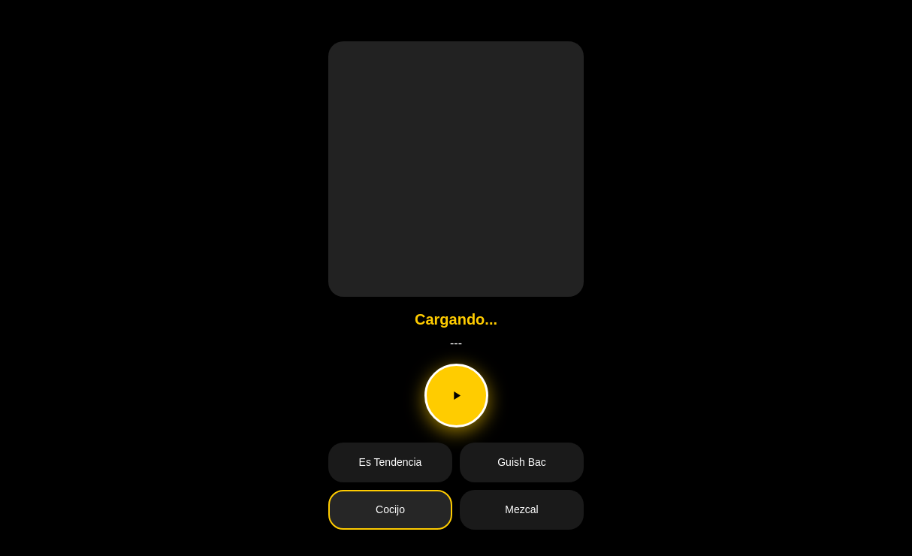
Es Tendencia (390, 462)
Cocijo (390, 509)
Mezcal (521, 509)
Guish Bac (521, 462)
